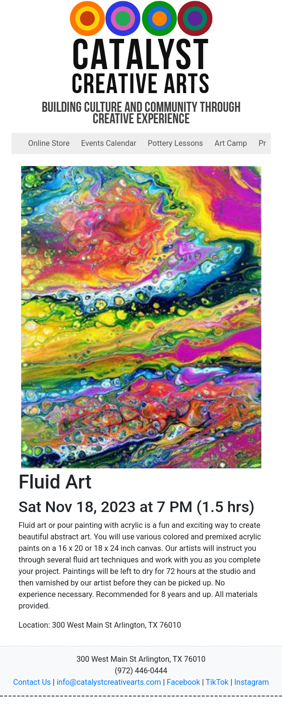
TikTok (217, 682)
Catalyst (141, 58)
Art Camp (231, 143)
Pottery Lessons (175, 143)
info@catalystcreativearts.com (109, 682)
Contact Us (32, 682)
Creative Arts (141, 86)
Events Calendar (108, 143)
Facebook (183, 682)
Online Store (49, 143)
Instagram (251, 682)
